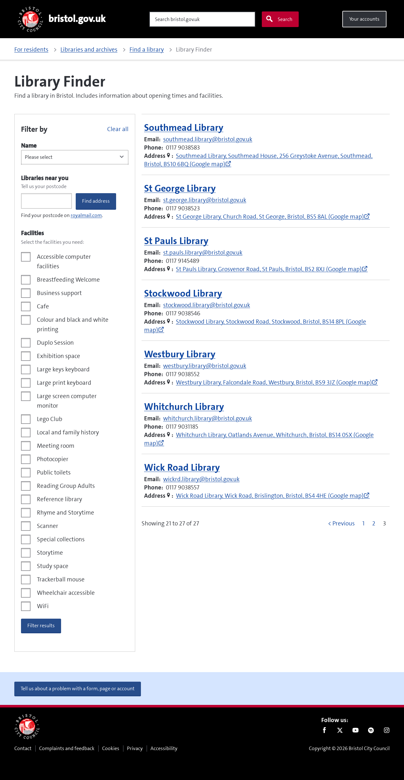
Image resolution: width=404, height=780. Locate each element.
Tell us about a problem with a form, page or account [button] (78, 688)
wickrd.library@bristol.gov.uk (201, 479)
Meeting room (55, 446)
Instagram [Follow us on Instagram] (387, 732)
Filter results (41, 625)
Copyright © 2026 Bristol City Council (349, 748)
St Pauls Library (176, 241)
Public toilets (54, 472)
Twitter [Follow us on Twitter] (340, 732)
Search (279, 19)
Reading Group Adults (66, 486)
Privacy (135, 748)
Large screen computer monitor (67, 401)
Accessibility (164, 748)
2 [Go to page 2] (373, 523)
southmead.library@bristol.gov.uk (207, 139)
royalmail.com (86, 215)
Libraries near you (44, 178)
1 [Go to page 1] (363, 523)
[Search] (202, 19)
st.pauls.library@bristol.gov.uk (202, 252)
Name (29, 145)
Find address (96, 201)
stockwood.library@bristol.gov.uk (206, 305)
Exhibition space (58, 356)
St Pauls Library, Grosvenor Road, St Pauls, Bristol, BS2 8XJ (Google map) (272, 269)
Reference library (59, 499)
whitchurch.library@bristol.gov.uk (207, 418)
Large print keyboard (64, 383)
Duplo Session (55, 343)
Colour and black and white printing (72, 324)
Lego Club (49, 419)
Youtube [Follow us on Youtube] (355, 732)
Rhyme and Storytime (65, 512)
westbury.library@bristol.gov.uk (204, 366)
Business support (59, 293)
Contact (22, 748)
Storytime (50, 553)
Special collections (61, 539)
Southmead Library (183, 128)
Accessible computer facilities (64, 261)
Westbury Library (179, 354)
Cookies (110, 748)
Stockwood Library (183, 293)
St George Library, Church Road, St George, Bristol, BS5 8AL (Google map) (273, 217)
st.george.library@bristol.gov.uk (204, 200)
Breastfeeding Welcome (68, 280)
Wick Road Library (182, 467)
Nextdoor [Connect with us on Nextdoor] (371, 732)
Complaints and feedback (66, 748)
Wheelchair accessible (66, 593)
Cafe (43, 306)
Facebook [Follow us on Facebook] (324, 732)
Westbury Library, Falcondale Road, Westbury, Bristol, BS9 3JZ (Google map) (277, 382)
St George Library (180, 188)
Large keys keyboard (63, 369)
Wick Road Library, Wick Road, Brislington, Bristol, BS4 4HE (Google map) (273, 496)
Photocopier (52, 459)
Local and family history (68, 432)
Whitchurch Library (184, 407)
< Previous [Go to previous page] (341, 523)
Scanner (47, 526)
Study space (52, 566)
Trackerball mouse (61, 579)
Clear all (118, 129)
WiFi (43, 606)
